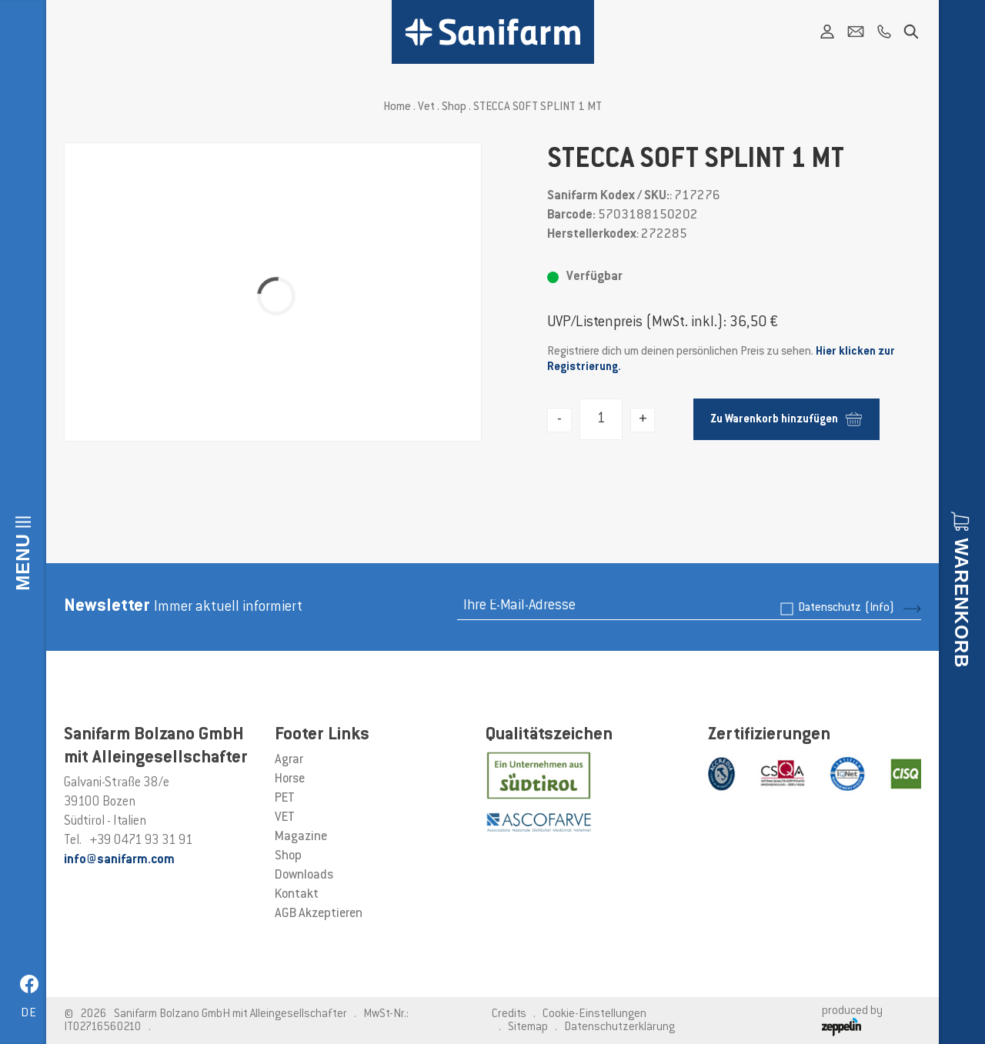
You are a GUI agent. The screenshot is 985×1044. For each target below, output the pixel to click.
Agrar (289, 760)
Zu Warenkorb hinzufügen (786, 419)
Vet (426, 107)
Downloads (304, 875)
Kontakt (297, 895)
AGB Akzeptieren (318, 914)
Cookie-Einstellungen (594, 1014)
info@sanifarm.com (119, 860)
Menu (22, 562)
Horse (290, 779)
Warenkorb (961, 603)
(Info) (879, 608)
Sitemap (528, 1027)
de (29, 1013)
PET (285, 798)
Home (397, 107)
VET (285, 818)
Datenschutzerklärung (619, 1027)
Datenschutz (846, 608)
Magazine (301, 837)
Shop (454, 107)
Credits (509, 1014)
